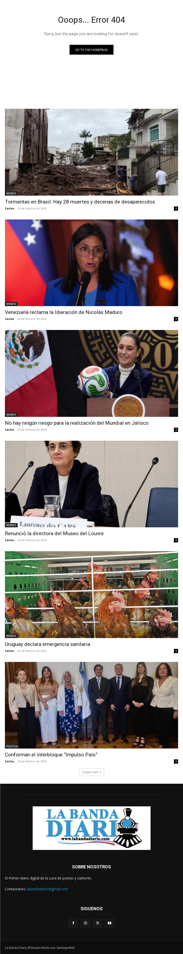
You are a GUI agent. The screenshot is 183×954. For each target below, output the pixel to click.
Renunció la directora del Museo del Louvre (54, 533)
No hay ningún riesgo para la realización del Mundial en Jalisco (77, 423)
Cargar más (91, 772)
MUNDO (11, 193)
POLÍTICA (12, 746)
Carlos (9, 208)
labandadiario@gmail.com (47, 889)
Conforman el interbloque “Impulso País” (51, 755)
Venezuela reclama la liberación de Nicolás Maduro (63, 312)
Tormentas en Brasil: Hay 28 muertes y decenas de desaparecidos (80, 202)
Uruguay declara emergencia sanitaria (47, 644)
